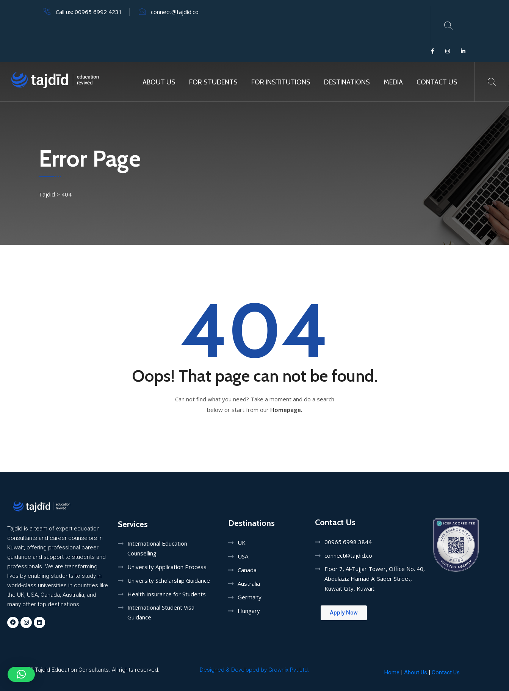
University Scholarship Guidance (168, 580)
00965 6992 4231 (98, 12)
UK (242, 542)
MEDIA (393, 82)
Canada (247, 570)
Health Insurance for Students (166, 594)
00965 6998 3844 (348, 542)
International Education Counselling (157, 548)
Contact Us (437, 82)
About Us (159, 82)
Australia (249, 583)
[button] (21, 674)
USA (243, 556)
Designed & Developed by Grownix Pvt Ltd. (254, 669)
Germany (250, 597)
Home (391, 672)
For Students (213, 82)
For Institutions (280, 82)
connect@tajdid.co (175, 12)
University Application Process (167, 567)
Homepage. (286, 409)
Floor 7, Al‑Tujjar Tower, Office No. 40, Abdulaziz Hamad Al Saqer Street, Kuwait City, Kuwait (374, 578)
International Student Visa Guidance (160, 612)
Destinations (347, 82)
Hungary (249, 611)
